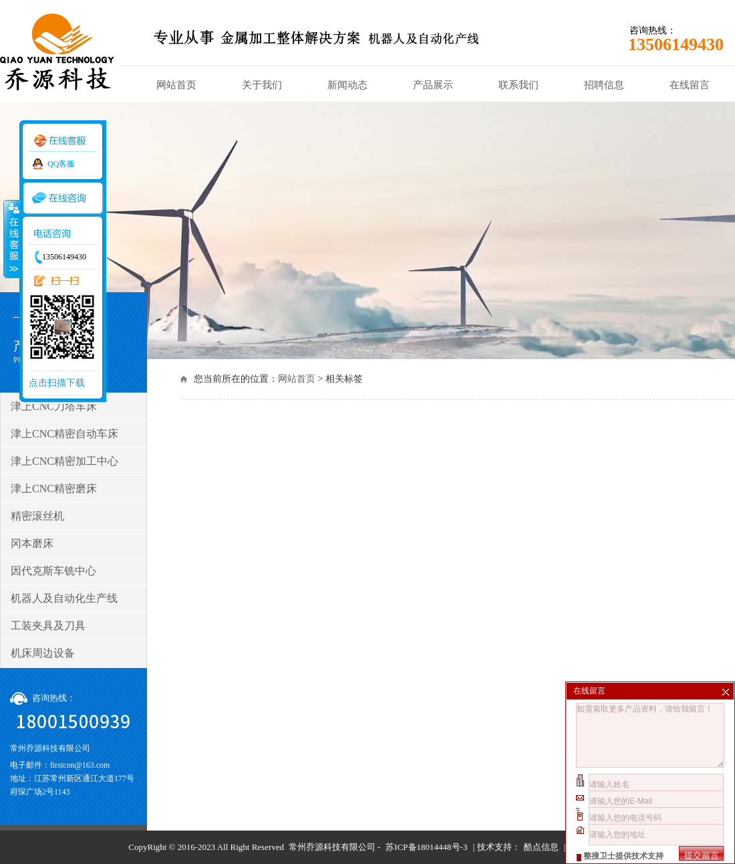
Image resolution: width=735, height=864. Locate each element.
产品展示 (433, 85)
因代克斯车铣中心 (53, 570)
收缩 (11, 238)
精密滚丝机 (37, 516)
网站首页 (176, 85)
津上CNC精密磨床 (54, 488)
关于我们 (262, 85)
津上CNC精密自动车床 (64, 433)
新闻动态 (347, 85)
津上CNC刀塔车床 (54, 406)
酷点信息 (541, 847)
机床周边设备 (43, 653)
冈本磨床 (32, 543)
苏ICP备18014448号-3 (426, 847)
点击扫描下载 (57, 383)
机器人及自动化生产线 (64, 598)
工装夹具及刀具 (48, 625)
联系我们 (518, 85)
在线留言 (690, 85)
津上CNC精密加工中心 (64, 461)
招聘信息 (604, 85)
